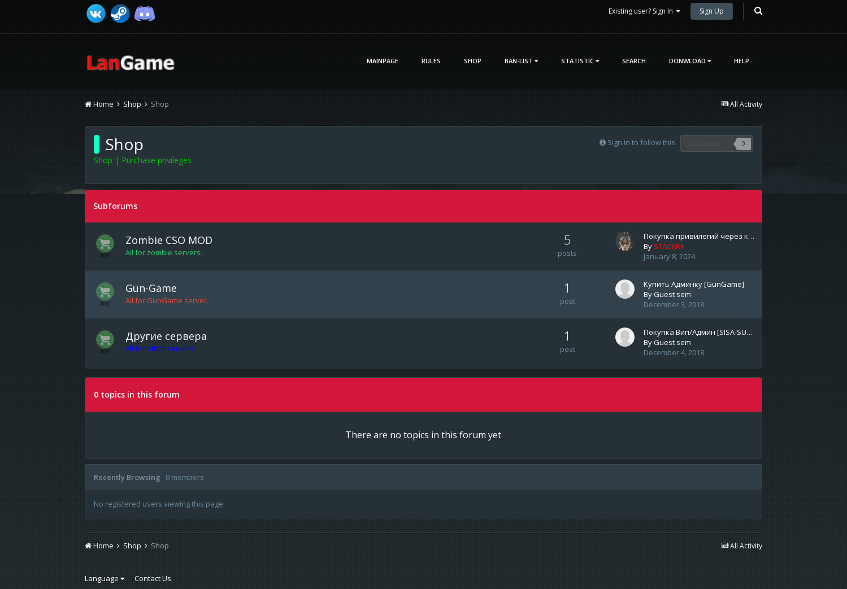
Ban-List (521, 60)
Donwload (690, 60)
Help (741, 60)
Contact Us (152, 578)
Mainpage (382, 60)
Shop (472, 60)
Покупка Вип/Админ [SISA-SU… (698, 332)
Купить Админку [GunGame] (694, 284)
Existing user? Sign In (644, 11)
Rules (431, 60)
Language (104, 578)
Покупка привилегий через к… (699, 236)
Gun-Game (151, 288)
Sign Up (712, 11)
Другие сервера (166, 336)
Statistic (580, 60)
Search (634, 60)
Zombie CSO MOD (168, 240)
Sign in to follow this (641, 142)
